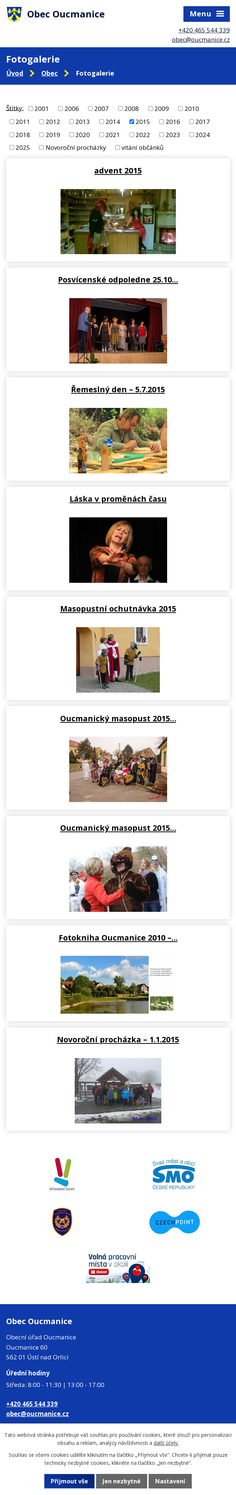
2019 (53, 134)
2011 (23, 121)
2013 (82, 121)
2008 (131, 108)
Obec (49, 73)
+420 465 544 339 (204, 30)
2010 (192, 108)
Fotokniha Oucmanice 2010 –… (118, 937)
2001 (41, 108)
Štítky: (15, 108)
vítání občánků (142, 147)
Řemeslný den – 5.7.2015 (118, 389)
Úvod (14, 73)
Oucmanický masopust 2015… (118, 718)
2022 (143, 134)
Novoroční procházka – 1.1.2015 (118, 1039)
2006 (72, 108)
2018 (23, 134)
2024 (202, 134)
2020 (82, 134)
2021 (112, 134)
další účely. (166, 1442)
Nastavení (170, 1481)
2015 (143, 121)
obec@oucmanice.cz (201, 39)
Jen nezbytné (122, 1481)
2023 (173, 134)
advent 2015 (118, 170)
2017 (202, 121)
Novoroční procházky (76, 147)
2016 (173, 121)
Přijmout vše (69, 1481)
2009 (161, 108)
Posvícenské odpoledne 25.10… (118, 279)
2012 (53, 121)
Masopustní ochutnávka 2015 (118, 608)
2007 (101, 108)
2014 (112, 121)
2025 (23, 147)
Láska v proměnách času (118, 498)
